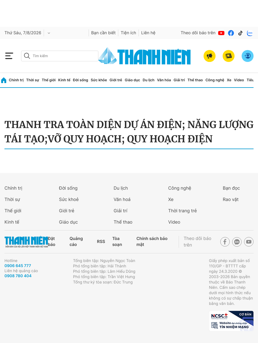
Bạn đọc (231, 188)
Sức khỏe (99, 80)
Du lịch (149, 80)
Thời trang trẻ (182, 210)
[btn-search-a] (27, 56)
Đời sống (80, 80)
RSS (101, 241)
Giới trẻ (116, 80)
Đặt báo (51, 241)
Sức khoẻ (69, 199)
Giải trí (179, 80)
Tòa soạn (117, 241)
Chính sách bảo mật (151, 241)
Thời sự (32, 80)
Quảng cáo (76, 241)
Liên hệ (148, 32)
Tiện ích (128, 32)
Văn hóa (164, 80)
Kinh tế (64, 80)
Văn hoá (122, 199)
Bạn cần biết (103, 32)
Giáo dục (132, 80)
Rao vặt (230, 199)
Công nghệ (214, 80)
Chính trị (16, 80)
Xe (229, 80)
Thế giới (49, 80)
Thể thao (195, 80)
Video (239, 80)
